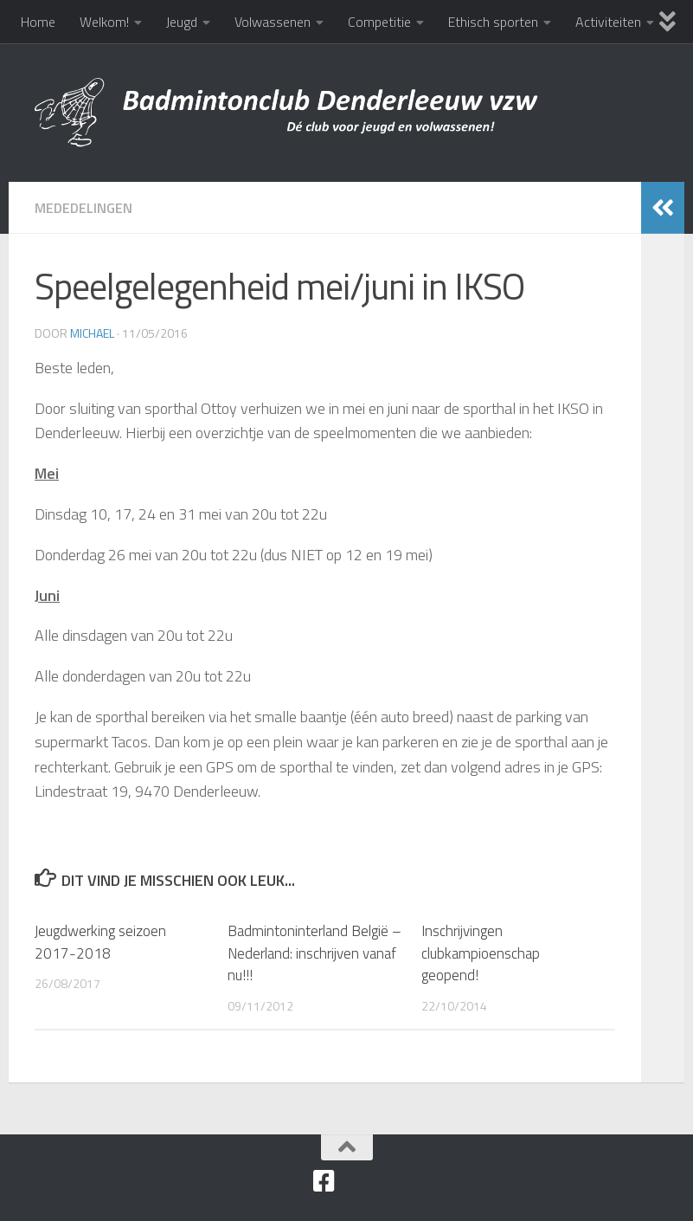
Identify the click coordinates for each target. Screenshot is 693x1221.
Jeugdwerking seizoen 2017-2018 (100, 942)
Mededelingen (83, 207)
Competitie (379, 21)
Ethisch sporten (493, 21)
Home (38, 21)
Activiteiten (608, 21)
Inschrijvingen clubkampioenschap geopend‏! (480, 953)
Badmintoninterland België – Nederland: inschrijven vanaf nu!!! (314, 953)
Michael (92, 333)
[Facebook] (324, 1181)
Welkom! (104, 21)
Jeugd (181, 21)
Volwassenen (272, 21)
